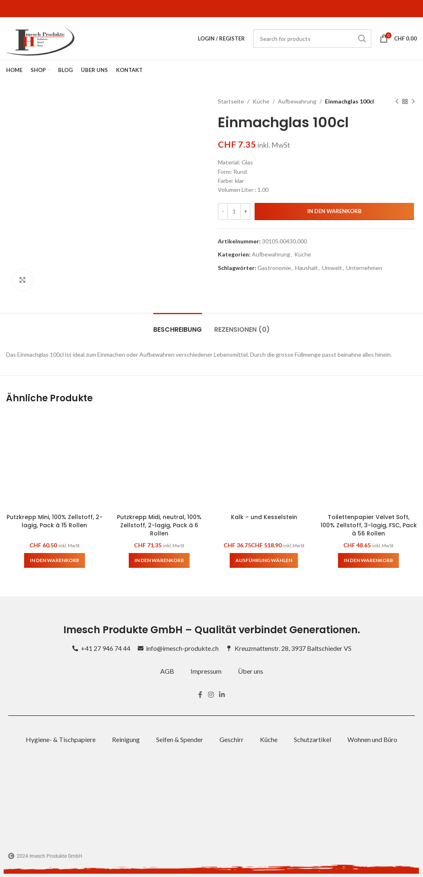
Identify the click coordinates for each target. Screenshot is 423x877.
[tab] (177, 325)
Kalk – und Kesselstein (264, 517)
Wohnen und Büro (372, 739)
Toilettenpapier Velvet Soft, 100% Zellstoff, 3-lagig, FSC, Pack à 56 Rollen (368, 525)
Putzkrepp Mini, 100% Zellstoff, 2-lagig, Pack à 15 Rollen (55, 521)
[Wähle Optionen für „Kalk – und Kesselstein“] (264, 560)
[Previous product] (396, 101)
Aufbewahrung (297, 101)
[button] (54, 560)
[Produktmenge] (234, 211)
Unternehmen (364, 267)
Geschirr (231, 739)
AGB (167, 671)
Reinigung (126, 739)
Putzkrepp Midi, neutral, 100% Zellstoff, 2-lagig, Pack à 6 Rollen (159, 525)
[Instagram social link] (210, 695)
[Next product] (413, 101)
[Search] (312, 38)
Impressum (206, 671)
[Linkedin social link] (221, 695)
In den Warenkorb (334, 211)
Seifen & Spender (179, 739)
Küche (261, 101)
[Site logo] (40, 37)
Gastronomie (274, 267)
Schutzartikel (312, 739)
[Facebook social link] (200, 695)
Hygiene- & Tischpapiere (61, 739)
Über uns (250, 671)
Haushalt (306, 267)
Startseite (231, 101)
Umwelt (332, 267)
